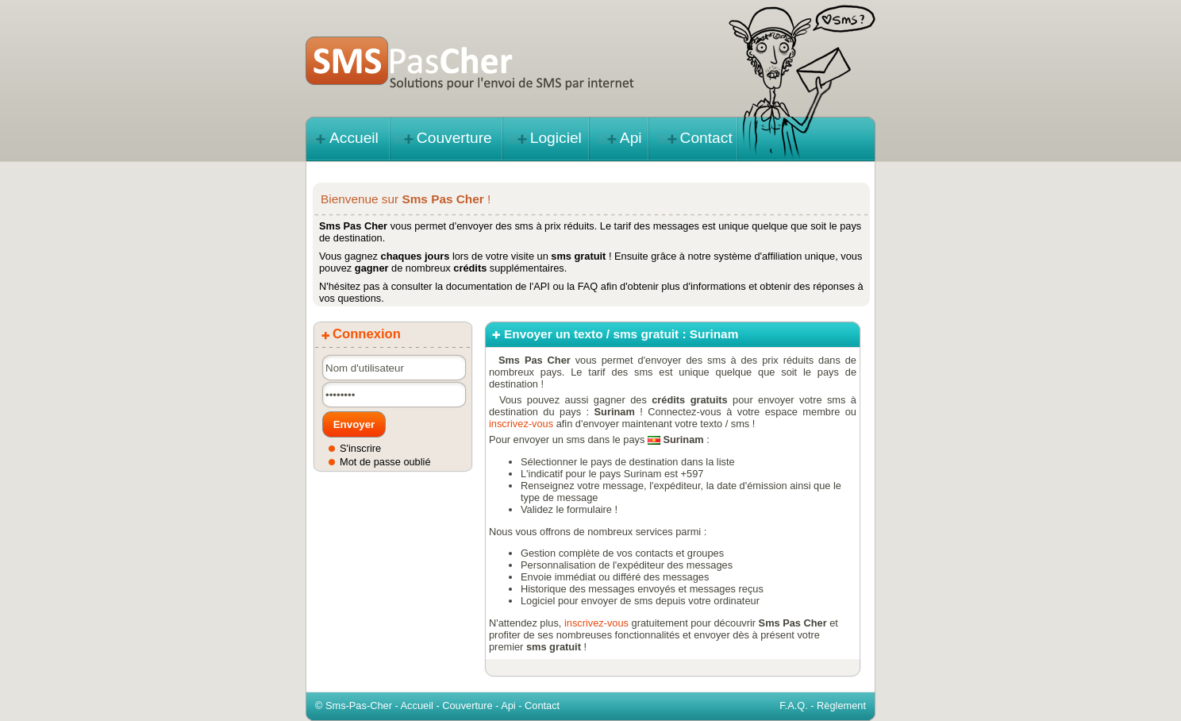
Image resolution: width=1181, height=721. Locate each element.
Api (631, 137)
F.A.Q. (793, 705)
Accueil (354, 137)
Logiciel (556, 137)
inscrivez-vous (521, 424)
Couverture (454, 137)
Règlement (841, 705)
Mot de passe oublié (385, 462)
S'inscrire (360, 448)
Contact (706, 137)
